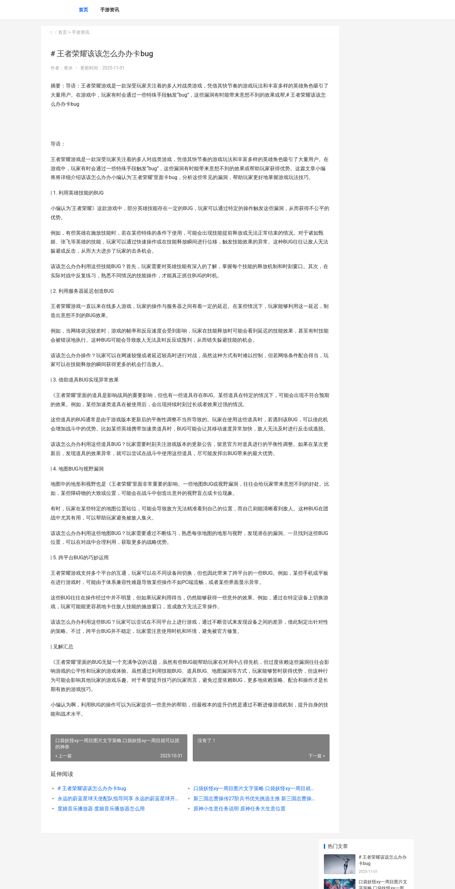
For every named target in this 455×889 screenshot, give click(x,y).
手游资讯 (109, 10)
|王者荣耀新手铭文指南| (382, 237)
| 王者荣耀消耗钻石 (377, 262)
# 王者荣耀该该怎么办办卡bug (92, 807)
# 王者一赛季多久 (376, 407)
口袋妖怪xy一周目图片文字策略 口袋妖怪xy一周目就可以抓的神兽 (235, 807)
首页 (83, 10)
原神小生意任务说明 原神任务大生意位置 (226, 827)
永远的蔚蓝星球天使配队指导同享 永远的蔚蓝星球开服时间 (113, 817)
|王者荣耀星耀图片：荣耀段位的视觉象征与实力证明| (383, 194)
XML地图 (158, 879)
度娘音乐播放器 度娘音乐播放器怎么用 (101, 827)
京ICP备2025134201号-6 (128, 879)
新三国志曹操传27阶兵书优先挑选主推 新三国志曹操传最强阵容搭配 (235, 817)
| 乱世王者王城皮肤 (377, 431)
